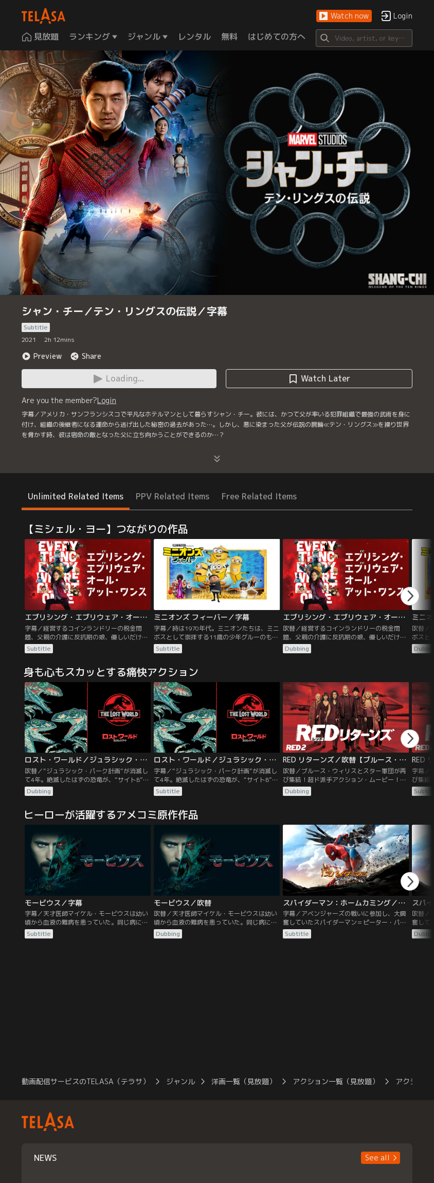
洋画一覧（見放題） (243, 1081)
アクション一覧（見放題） (336, 1081)
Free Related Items (259, 496)
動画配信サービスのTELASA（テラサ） (86, 1081)
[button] (344, 16)
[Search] (364, 38)
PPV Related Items (172, 496)
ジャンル (180, 1081)
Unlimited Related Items (75, 496)
